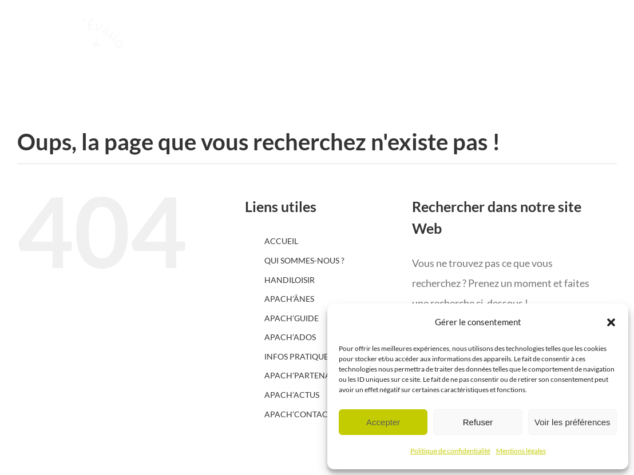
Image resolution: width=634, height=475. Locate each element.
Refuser (478, 422)
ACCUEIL (281, 241)
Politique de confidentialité (450, 450)
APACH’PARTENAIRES (305, 375)
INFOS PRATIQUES (298, 356)
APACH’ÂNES (289, 299)
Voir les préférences (572, 422)
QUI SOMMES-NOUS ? (304, 260)
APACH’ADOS (290, 337)
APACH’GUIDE (291, 318)
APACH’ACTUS (291, 395)
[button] (611, 322)
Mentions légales (521, 450)
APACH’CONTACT (298, 414)
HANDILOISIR (289, 280)
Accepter (383, 422)
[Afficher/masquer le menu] (584, 63)
